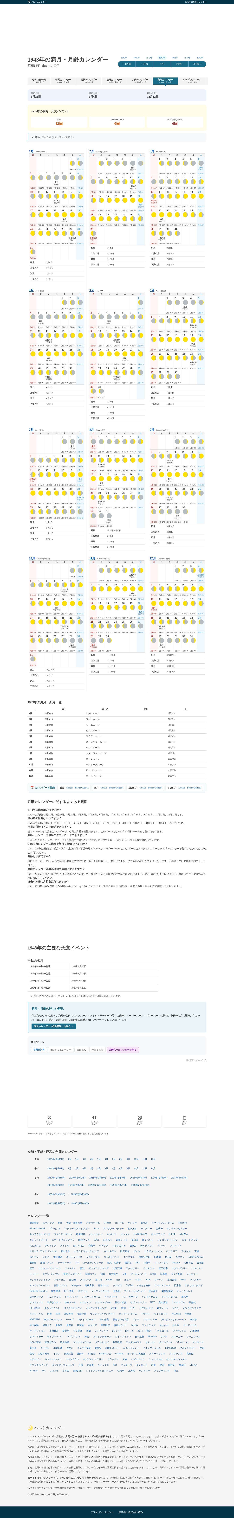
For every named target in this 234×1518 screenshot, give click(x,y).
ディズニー (146, 1228)
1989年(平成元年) (56, 1194)
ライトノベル (36, 1314)
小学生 (65, 1370)
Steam (96, 1228)
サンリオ (132, 1223)
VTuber (107, 1222)
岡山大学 (65, 1251)
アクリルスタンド (194, 1285)
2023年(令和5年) (138, 1177)
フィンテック (149, 1325)
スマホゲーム (93, 1223)
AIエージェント (131, 1348)
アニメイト (176, 1245)
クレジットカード (39, 1240)
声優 (196, 1251)
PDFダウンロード (192, 80)
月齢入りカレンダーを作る (122, 1050)
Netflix (134, 1325)
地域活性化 (144, 1257)
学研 (202, 1348)
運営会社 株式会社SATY (131, 1512)
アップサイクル (162, 1370)
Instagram (76, 1285)
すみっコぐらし (52, 1308)
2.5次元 (91, 1353)
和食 (153, 1365)
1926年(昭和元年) (56, 1203)
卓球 (58, 1314)
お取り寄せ (43, 1353)
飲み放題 (64, 1342)
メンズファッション (167, 1240)
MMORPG (35, 1319)
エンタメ (125, 1234)
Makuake (152, 1336)
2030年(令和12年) (140, 1185)
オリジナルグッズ (39, 1365)
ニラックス (103, 1365)
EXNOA (34, 1370)
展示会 (33, 1348)
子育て (138, 1279)
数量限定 (80, 1234)
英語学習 (81, 1314)
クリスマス (129, 1257)
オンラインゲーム (128, 1314)
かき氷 (175, 1325)
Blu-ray (193, 1365)
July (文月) (36, 429)
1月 (69, 1159)
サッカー (34, 1274)
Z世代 (153, 1274)
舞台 (86, 1336)
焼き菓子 (153, 1291)
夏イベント (147, 1240)
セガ (118, 1279)
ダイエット (141, 1365)
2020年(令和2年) (77, 1177)
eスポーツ (112, 1234)
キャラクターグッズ (40, 1234)
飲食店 (116, 1291)
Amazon (176, 1262)
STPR (132, 1308)
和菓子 (91, 1245)
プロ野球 (77, 1331)
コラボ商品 (35, 1342)
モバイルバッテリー (93, 1359)
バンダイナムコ (150, 1296)
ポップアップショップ (63, 1365)
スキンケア (48, 1223)
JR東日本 (58, 1348)
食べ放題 (139, 1336)
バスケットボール (91, 1296)
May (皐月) (96, 290)
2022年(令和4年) (118, 1177)
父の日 (113, 1308)
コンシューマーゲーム (49, 1268)
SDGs (96, 1239)
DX (77, 1262)
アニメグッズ (54, 1296)
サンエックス (36, 1302)
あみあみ (132, 1228)
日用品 (177, 1285)
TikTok (129, 1285)
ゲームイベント (138, 1274)
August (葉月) (97, 429)
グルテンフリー (188, 1348)
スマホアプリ (178, 1302)
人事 (124, 1274)
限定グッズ (84, 1240)
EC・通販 (69, 1291)
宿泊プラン (50, 1342)
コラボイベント (112, 1257)
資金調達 (163, 1302)
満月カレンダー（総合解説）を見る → (53, 1026)
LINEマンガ (105, 1353)
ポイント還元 (144, 1331)
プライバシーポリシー (102, 1512)
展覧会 (33, 1262)
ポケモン (34, 1257)
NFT (152, 1302)
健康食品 (89, 1285)
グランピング (102, 1342)
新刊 (82, 1268)
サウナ (164, 1336)
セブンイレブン (138, 1302)
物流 (162, 1365)
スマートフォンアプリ (63, 1240)
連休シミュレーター (61, 1050)
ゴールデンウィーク (93, 1262)
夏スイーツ (162, 1308)
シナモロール (162, 1331)
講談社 (128, 1262)
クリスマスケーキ (82, 1342)
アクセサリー (132, 1268)
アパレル (185, 1251)
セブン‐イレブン (51, 1274)
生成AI (159, 1228)
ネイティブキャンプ (96, 1308)
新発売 (65, 1331)
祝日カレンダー (114, 80)
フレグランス (176, 1353)
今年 (162, 64)
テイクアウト (147, 1245)
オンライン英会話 (136, 1353)
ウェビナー (149, 1268)
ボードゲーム (165, 1342)
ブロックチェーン (102, 1336)
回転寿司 (68, 1314)
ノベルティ (70, 1268)
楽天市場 (163, 1268)
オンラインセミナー (177, 1228)
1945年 (187, 58)
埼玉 (176, 1370)
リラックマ (113, 1359)
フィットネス (161, 1262)
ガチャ (136, 1251)
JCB (115, 1365)
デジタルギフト (134, 1342)
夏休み (133, 1245)
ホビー (127, 1279)
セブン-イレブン (53, 1359)
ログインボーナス (87, 1319)
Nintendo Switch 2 (38, 1291)
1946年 (200, 58)
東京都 (193, 1319)
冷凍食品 (53, 1331)
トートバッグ (71, 1296)
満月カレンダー (165, 80)
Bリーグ (129, 1331)
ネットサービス (74, 1257)
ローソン (158, 1279)
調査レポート (112, 1348)
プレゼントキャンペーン (173, 1319)
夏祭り (69, 1325)
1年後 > (179, 64)
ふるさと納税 (143, 1285)
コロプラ (53, 1370)
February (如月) (98, 151)
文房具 (131, 1370)
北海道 (90, 1365)
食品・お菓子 (114, 1262)
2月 (77, 1159)
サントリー (144, 1370)
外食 (125, 1359)
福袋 (103, 1274)
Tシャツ (162, 1245)
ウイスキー (195, 1279)
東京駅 (184, 1296)
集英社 (182, 1365)
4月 (91, 1159)
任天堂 (120, 1370)
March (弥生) (158, 151)
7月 (113, 1159)
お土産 (168, 1257)
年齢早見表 (97, 1050)
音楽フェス (103, 1285)
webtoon (119, 1353)
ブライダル (59, 1279)
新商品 (144, 1223)
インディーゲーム (100, 1291)
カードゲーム (190, 1325)
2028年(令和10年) (97, 1185)
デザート (145, 1314)
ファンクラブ (72, 1359)
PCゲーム (82, 1291)
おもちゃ (107, 1240)
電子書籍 (57, 1257)
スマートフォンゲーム (162, 1223)
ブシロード (197, 1342)
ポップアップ (158, 1234)
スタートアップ (190, 1240)
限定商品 (124, 1251)
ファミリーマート (63, 1234)
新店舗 (72, 1279)
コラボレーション (153, 1251)
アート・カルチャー (134, 1291)
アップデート (111, 1296)
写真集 (163, 1274)
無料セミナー (120, 1325)
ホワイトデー (36, 1336)
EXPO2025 (35, 1308)
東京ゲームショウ (53, 1319)
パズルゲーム (138, 1359)
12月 (153, 1159)
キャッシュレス (185, 1291)
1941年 (137, 58)
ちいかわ (164, 1325)
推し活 (98, 1279)
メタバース (85, 1279)
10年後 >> (197, 64)
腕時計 (171, 1365)
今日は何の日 (39, 80)
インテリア (171, 1251)
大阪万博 (117, 1268)
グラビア (117, 1285)
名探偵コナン (54, 1302)
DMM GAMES (195, 1256)
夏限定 (59, 1325)
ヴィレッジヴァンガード (102, 1314)
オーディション (38, 1331)
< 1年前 (144, 64)
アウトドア (50, 1245)
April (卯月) (36, 290)
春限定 (98, 1348)
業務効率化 (167, 1291)
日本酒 (157, 1257)
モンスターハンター (176, 1359)
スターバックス (157, 1353)
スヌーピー (35, 1359)
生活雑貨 (171, 1279)
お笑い (69, 1348)
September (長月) (159, 429)
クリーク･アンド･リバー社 (43, 1251)
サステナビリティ (73, 1308)
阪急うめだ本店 (121, 1319)
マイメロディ (161, 1314)
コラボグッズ (36, 1296)
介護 (80, 1365)
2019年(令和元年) (56, 1177)
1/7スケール (182, 1342)
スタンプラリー (180, 1268)
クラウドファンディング (86, 1251)
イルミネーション (152, 1348)
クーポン (44, 1348)
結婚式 (192, 1302)
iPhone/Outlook (82, 788)
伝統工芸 (68, 1353)
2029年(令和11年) (118, 1185)
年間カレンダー (63, 80)
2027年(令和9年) (55, 1168)
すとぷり (150, 1342)
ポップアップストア (98, 1268)
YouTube (182, 1222)
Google (69, 788)
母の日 (134, 1240)
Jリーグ (70, 1319)
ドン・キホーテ (130, 1296)
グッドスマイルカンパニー (99, 1370)
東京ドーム (70, 1302)
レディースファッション (77, 1228)
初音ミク (47, 1325)
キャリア (92, 1325)
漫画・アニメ (47, 1262)
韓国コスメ (91, 1274)
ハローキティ (109, 1251)
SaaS (148, 1279)
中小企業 (104, 1319)
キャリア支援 (84, 1348)
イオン (56, 1353)
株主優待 (55, 1291)
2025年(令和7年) (179, 1177)
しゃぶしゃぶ (193, 1336)
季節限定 (105, 1325)
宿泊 (32, 1353)
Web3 (183, 1279)
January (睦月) (37, 151)
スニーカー (177, 1336)
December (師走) (160, 558)
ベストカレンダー (39, 2)
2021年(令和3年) (97, 1177)
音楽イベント (61, 1285)
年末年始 (176, 1314)
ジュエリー (192, 1274)
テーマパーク (65, 1262)
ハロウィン (197, 1268)
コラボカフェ (119, 1245)
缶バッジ (116, 1331)
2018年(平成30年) (80, 1194)
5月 (99, 1159)
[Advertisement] (117, 27)
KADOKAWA (140, 1234)
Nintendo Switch (37, 1228)
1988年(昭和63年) (80, 1203)
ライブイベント (55, 1336)
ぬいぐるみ (78, 1245)
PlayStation (170, 1347)
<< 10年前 (126, 64)
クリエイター (150, 1319)
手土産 (188, 1314)
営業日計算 (39, 1050)
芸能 (123, 1308)
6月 (106, 1159)
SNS (137, 1262)
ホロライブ (85, 1302)
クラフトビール (103, 1302)
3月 (84, 1159)
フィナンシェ (179, 1331)
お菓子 (146, 1262)
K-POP (172, 1234)
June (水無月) (158, 290)
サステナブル (93, 1257)
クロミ (175, 1308)
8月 (121, 1159)
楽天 (32, 1268)
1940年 (124, 58)
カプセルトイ (146, 1308)
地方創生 (113, 1274)
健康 (49, 1314)
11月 (145, 1159)
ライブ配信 (176, 1274)
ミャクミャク (101, 1331)
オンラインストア (192, 1308)
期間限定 (34, 1223)
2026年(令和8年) (55, 1159)
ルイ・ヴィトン (123, 1336)
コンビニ (119, 1223)
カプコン (180, 1257)
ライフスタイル (169, 1296)
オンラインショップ (40, 1279)
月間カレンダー (89, 80)
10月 (136, 1159)
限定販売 (117, 1342)
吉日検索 (81, 1050)
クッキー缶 (126, 1365)
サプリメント (74, 1336)
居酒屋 (200, 1262)
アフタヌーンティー (113, 1228)
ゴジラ (136, 1319)
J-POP (109, 1279)
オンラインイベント (40, 1285)
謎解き (80, 1353)
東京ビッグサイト (72, 1274)
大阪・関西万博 (74, 1223)
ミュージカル (155, 1359)
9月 (128, 1159)
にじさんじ (35, 1245)
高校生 (190, 1353)
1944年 (175, 58)
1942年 (149, 58)
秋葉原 (80, 1325)
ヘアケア (103, 1245)
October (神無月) (39, 558)
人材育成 (188, 1262)
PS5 (43, 1370)
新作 (60, 1223)
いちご (46, 1257)
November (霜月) (99, 558)
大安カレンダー (140, 80)
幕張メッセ (121, 1240)
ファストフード (162, 1285)
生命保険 (34, 1325)
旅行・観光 (120, 1302)
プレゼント (55, 1228)
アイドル (64, 1245)
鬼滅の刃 (77, 1370)
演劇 (88, 1331)
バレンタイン (96, 1234)
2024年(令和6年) (159, 1177)
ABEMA (183, 1234)
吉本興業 (194, 1331)
